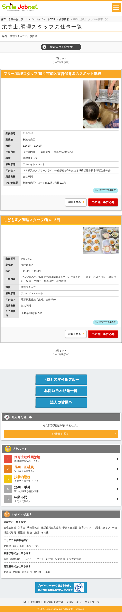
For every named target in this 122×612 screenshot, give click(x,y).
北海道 (7, 545)
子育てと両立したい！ (61, 479)
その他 (44, 532)
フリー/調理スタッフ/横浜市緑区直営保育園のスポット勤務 (52, 74)
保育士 (21, 527)
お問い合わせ (74, 602)
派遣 (6, 558)
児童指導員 (10, 532)
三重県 (46, 572)
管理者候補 (10, 527)
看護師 (21, 532)
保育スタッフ (86, 527)
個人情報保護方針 (54, 602)
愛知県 (37, 572)
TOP (24, 602)
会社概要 (35, 602)
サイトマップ (92, 602)
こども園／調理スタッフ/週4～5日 (31, 220)
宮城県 (16, 572)
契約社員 (60, 558)
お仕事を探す (60, 433)
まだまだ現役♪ (61, 499)
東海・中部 (32, 545)
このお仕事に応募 (103, 202)
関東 (22, 545)
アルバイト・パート (33, 558)
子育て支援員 (70, 527)
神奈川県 (27, 572)
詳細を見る (74, 202)
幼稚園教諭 (33, 527)
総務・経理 (33, 532)
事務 (114, 527)
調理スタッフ (102, 527)
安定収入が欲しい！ (61, 469)
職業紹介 (15, 558)
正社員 (49, 558)
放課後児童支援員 (51, 527)
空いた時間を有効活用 (61, 489)
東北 (15, 545)
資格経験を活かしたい (61, 459)
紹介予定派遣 (74, 558)
